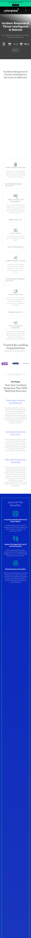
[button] (26, 10)
